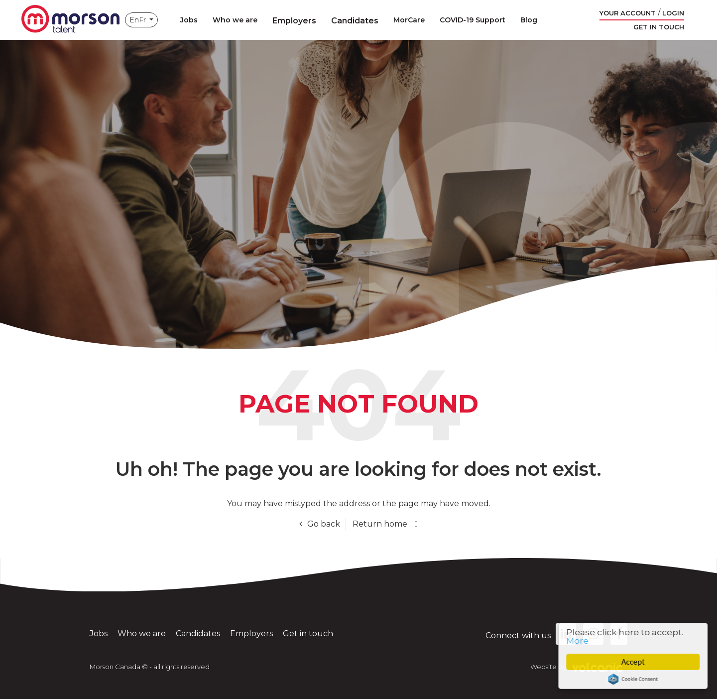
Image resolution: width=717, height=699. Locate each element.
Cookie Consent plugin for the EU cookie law (635, 679)
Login (673, 13)
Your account (627, 13)
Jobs (189, 19)
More (579, 641)
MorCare (409, 19)
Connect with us (530, 635)
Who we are (235, 19)
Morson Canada (70, 20)
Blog (528, 19)
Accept (634, 662)
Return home (380, 524)
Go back (323, 524)
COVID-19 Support (472, 19)
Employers (294, 20)
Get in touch (658, 27)
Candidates (354, 20)
